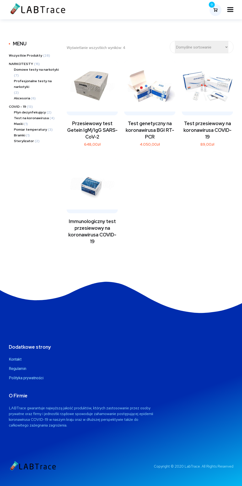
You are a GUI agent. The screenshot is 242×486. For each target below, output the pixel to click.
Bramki (19, 135)
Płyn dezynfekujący (30, 112)
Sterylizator (24, 141)
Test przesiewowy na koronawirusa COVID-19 (207, 130)
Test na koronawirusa (31, 118)
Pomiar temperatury (30, 129)
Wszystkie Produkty (25, 55)
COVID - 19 (17, 106)
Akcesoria (22, 98)
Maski (18, 124)
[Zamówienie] (201, 47)
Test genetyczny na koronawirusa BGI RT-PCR (150, 130)
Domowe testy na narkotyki (36, 69)
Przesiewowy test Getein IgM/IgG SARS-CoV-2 (92, 130)
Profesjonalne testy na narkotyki (33, 84)
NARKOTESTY (21, 64)
